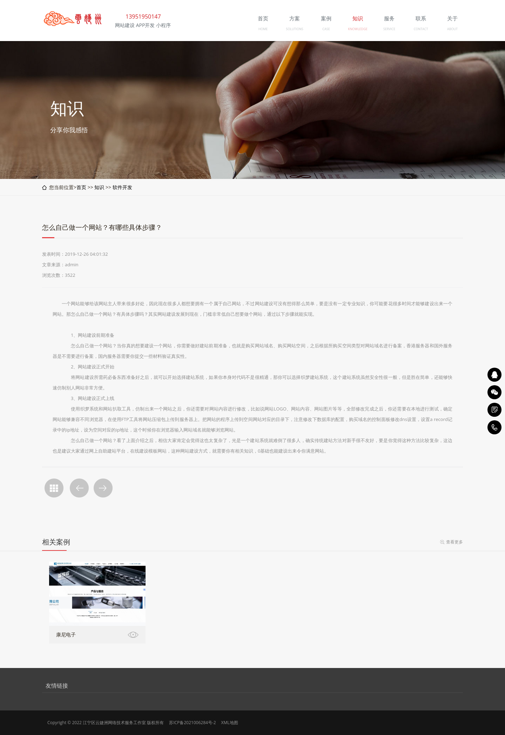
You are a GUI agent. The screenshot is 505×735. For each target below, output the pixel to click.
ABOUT (452, 29)
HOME (263, 29)
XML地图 (229, 723)
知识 (99, 187)
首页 (81, 187)
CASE (326, 29)
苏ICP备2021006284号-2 (192, 723)
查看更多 (454, 542)
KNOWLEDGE (357, 29)
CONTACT (421, 29)
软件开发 (122, 187)
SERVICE (389, 29)
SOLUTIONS (294, 29)
